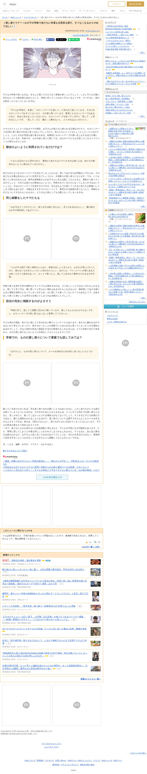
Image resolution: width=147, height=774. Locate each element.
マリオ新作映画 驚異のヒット (117, 38)
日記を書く (38, 39)
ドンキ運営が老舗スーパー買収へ (119, 43)
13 (133, 46)
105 (133, 107)
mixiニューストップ (11, 11)
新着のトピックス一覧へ (91, 679)
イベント (96, 760)
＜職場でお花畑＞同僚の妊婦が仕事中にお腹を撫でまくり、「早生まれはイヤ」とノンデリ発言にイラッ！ (126, 143)
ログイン (116, 4)
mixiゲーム (72, 760)
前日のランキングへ (137, 302)
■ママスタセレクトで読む (15, 451)
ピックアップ (110, 22)
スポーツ (103, 11)
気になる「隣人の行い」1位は (117, 107)
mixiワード (117, 760)
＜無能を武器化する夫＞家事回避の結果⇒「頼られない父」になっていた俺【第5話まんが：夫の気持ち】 (126, 284)
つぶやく (25, 39)
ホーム (5, 17)
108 (131, 26)
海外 (113, 11)
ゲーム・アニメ (68, 11)
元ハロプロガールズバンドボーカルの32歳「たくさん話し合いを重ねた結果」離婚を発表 (44, 629)
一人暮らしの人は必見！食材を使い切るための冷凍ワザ (121, 215)
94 (136, 101)
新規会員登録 (135, 4)
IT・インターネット (87, 11)
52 (136, 110)
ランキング (109, 121)
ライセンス (49, 760)
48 (133, 98)
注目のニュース (111, 89)
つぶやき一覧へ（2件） (91, 547)
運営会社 (56, 765)
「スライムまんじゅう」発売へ (118, 41)
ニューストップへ (51, 747)
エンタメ (27, 11)
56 (134, 96)
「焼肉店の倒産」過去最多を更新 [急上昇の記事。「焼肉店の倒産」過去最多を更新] (25, 560)
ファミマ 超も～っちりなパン (117, 46)
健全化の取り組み (87, 765)
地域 (56, 11)
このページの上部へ (138, 753)
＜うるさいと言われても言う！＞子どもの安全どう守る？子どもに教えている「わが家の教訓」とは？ (51, 470)
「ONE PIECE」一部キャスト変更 (119, 35)
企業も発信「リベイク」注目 (117, 104)
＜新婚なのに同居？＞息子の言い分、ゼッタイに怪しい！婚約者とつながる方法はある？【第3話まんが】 (126, 167)
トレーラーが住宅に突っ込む (117, 32)
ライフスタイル (135, 11)
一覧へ (142, 53)
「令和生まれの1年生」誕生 (116, 26)
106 (136, 43)
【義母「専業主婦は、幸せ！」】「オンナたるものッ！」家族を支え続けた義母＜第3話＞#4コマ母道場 (126, 192)
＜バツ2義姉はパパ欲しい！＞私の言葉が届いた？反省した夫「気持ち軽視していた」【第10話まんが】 (126, 291)
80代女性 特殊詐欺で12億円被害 (118, 29)
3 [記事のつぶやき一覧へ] (8, 643)
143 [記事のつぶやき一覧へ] (48, 560)
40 (134, 113)
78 (132, 32)
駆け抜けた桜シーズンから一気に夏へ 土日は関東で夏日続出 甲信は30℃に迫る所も (43, 569)
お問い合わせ (60, 760)
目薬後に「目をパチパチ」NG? (118, 113)
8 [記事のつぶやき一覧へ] (73, 619)
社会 (48, 11)
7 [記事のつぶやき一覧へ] (5, 572)
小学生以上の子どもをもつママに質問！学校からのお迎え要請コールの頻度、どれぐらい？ (46, 467)
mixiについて (30, 760)
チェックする (11, 39)
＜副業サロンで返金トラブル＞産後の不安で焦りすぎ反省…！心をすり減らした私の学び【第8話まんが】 (121, 132)
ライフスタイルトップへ (52, 744)
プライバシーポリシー (70, 765)
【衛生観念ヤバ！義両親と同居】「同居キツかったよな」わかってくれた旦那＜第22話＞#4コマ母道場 (126, 200)
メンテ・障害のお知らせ (117, 322)
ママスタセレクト (92, 31)
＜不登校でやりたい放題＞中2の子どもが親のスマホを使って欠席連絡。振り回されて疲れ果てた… (126, 236)
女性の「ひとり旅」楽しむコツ (118, 96)
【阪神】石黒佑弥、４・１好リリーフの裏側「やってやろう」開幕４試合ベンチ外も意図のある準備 (125, 75)
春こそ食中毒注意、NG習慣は (117, 99)
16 (139, 29)
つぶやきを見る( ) (81, 35)
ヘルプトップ (112, 316)
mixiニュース (15, 17)
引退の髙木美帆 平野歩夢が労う (118, 49)
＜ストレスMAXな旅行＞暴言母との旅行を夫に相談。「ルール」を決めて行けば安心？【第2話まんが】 (126, 151)
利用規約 (40, 760)
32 (137, 35)
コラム (122, 11)
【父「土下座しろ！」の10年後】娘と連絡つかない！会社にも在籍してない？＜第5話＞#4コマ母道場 (126, 252)
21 (133, 38)
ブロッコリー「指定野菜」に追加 (119, 101)
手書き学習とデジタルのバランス (119, 110)
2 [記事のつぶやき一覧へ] (58, 668)
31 (132, 104)
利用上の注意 (112, 319)
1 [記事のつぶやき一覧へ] (51, 656)
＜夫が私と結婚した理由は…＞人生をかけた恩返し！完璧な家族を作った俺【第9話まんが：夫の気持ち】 (126, 159)
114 (134, 40)
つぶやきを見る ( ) (52, 477)
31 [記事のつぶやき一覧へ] (80, 606)
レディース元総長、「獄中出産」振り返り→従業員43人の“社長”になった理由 (39, 606)
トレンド (38, 11)
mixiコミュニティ (85, 760)
